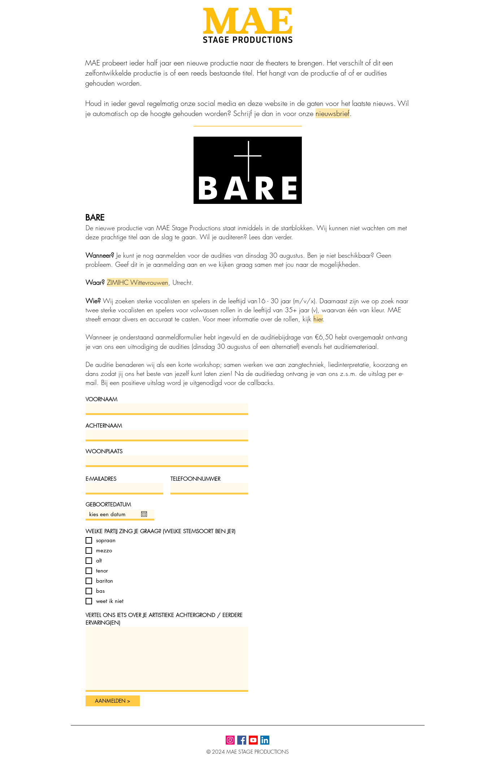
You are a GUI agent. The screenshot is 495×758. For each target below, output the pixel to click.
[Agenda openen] (144, 514)
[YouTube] (253, 740)
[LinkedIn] (264, 740)
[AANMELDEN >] (113, 700)
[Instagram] (230, 740)
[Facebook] (241, 740)
